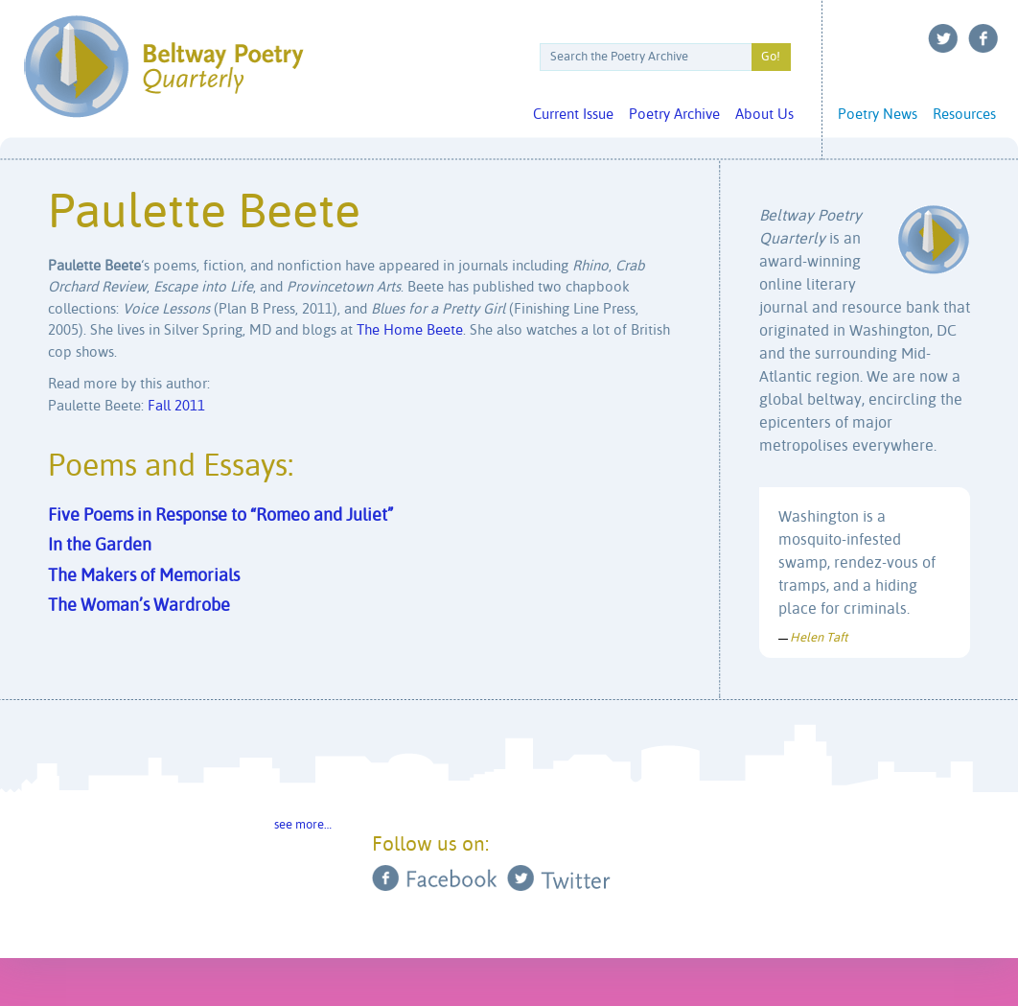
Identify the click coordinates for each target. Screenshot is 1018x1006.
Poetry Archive (674, 114)
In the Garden (99, 545)
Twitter (943, 38)
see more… (303, 825)
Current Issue (573, 114)
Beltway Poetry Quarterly (163, 66)
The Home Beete (410, 330)
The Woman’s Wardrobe (139, 606)
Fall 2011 (176, 406)
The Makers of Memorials (144, 576)
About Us (764, 114)
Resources (964, 114)
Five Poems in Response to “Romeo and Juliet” (220, 516)
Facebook (983, 38)
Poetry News (877, 114)
